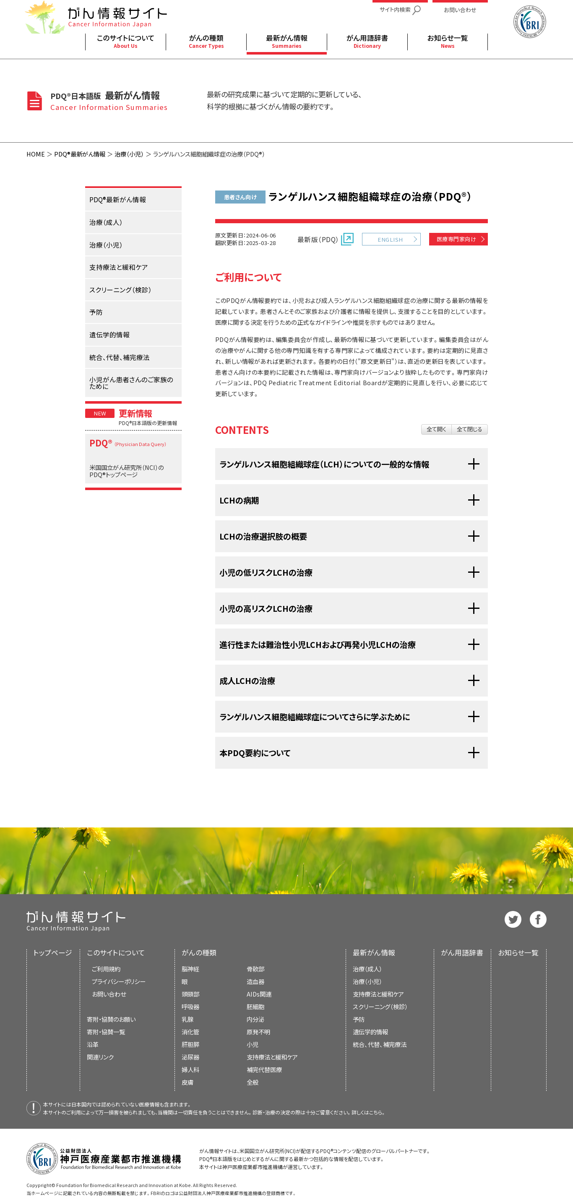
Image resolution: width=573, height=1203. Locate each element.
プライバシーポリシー (119, 981)
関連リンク (100, 1056)
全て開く (436, 429)
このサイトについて (116, 952)
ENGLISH (390, 239)
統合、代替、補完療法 (379, 1044)
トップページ (53, 952)
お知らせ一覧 (518, 952)
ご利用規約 (106, 968)
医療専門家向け (456, 239)
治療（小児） (129, 153)
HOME (35, 153)
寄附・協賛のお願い (111, 1019)
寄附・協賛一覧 (106, 1031)
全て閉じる (469, 429)
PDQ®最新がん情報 (79, 153)
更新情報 (135, 413)
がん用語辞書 (462, 952)
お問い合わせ (109, 993)
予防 (359, 1019)
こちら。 (377, 1112)
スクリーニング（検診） (380, 1006)
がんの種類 (199, 952)
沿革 (93, 1044)
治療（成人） (367, 968)
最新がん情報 (374, 952)
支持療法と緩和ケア (378, 993)
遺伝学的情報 (370, 1031)
